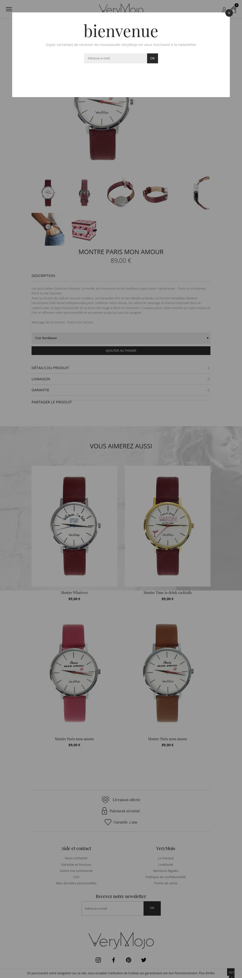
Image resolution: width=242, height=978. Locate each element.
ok (152, 58)
